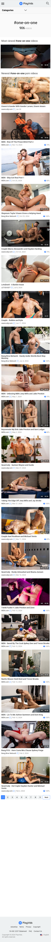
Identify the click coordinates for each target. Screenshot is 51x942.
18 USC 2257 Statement (18, 931)
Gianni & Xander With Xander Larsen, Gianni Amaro (23, 106)
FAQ (30, 931)
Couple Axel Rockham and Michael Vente (19, 536)
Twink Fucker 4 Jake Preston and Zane (18, 608)
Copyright (36, 927)
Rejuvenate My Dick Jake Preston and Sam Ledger (23, 429)
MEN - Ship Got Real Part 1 (12, 178)
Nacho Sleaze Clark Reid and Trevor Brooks (20, 679)
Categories (7, 10)
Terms (21, 927)
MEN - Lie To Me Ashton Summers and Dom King (22, 715)
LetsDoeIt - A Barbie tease (12, 285)
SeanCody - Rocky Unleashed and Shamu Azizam (22, 572)
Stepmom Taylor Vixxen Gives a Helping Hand (21, 213)
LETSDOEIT (7, 288)
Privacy (28, 927)
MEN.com (6, 145)
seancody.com (8, 109)
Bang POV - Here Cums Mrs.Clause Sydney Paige (22, 750)
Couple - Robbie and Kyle (12, 320)
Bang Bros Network (9, 216)
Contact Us (38, 931)
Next (46, 797)
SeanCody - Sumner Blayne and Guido (17, 465)
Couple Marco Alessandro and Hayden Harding (21, 249)
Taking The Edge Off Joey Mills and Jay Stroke (21, 501)
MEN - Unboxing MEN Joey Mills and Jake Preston (22, 394)
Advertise (14, 927)
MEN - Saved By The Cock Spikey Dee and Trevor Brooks (25, 643)
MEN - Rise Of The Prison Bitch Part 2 (17, 142)
